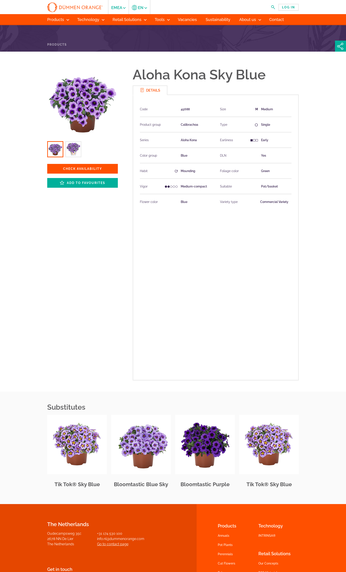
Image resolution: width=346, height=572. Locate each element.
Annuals (223, 535)
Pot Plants (225, 545)
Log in (288, 7)
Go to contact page (112, 544)
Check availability (82, 169)
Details (150, 90)
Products (57, 44)
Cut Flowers (226, 563)
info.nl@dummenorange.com (120, 539)
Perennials (225, 554)
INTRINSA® (267, 535)
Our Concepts (268, 563)
